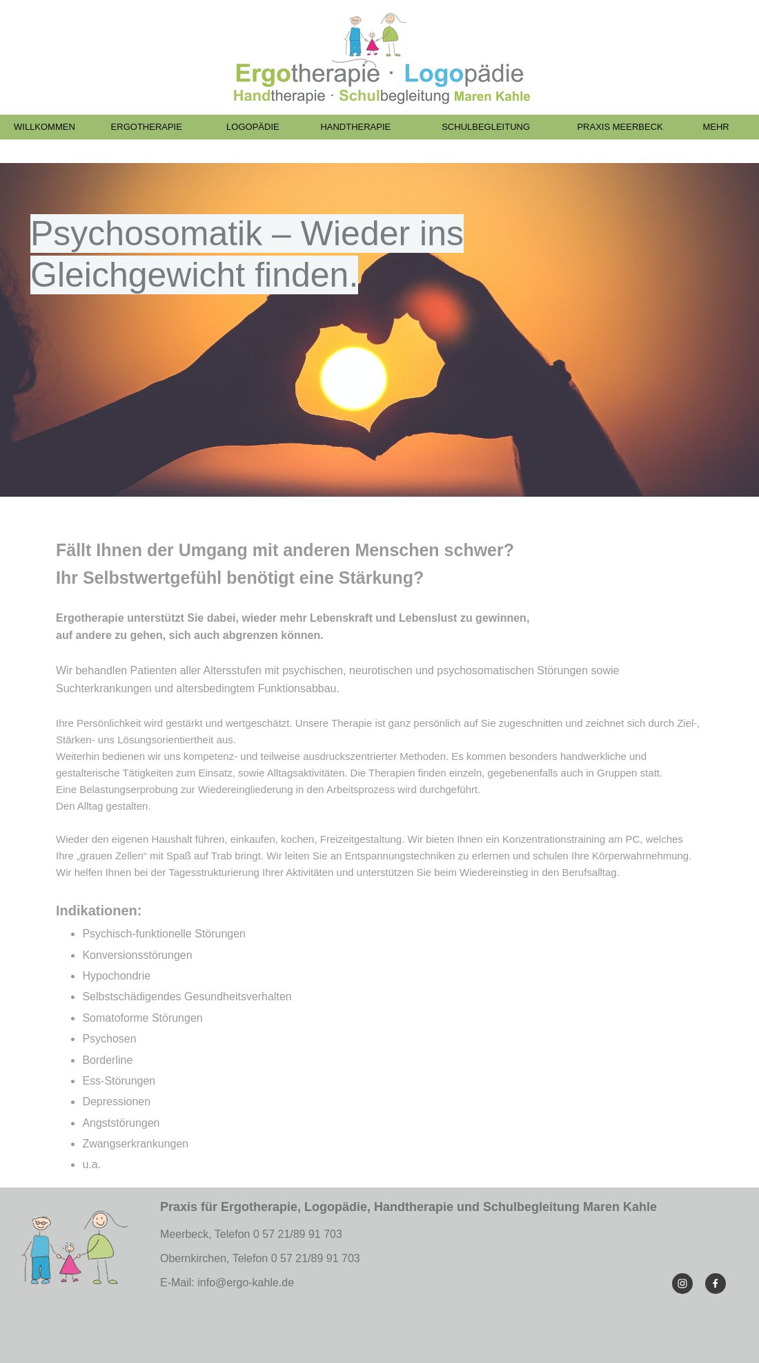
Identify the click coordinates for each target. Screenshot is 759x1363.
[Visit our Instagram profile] (682, 1283)
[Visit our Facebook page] (715, 1283)
